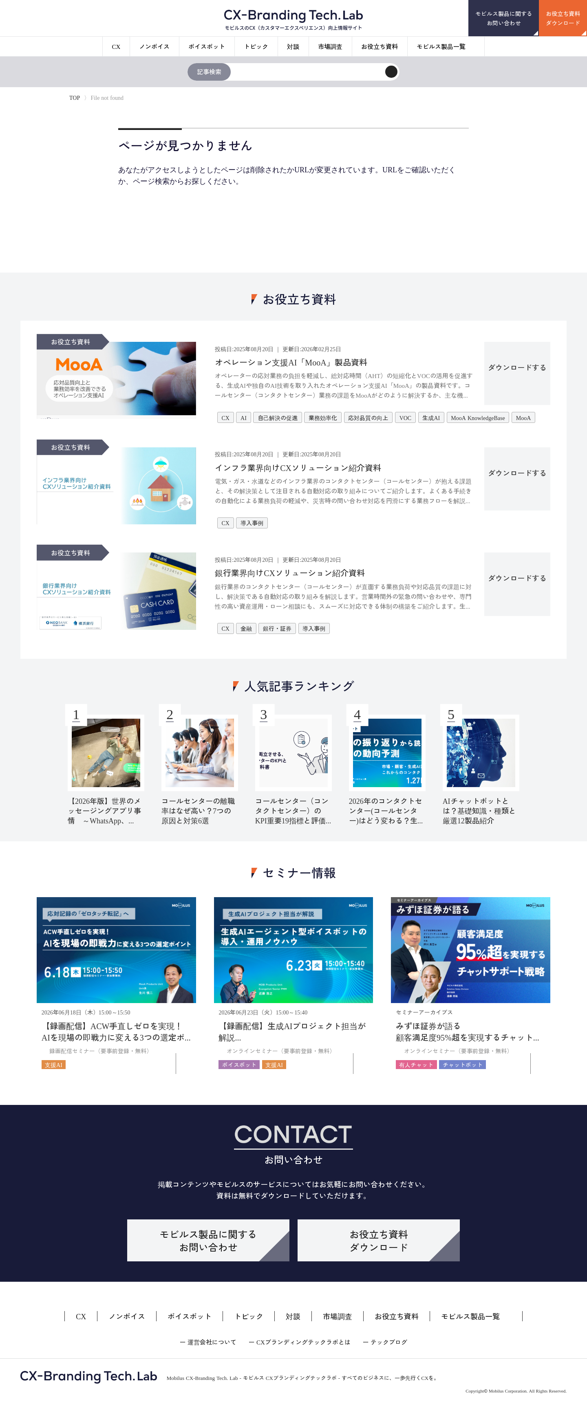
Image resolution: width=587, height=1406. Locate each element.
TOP (74, 97)
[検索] (391, 72)
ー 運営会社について (208, 1342)
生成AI (431, 418)
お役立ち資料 (379, 46)
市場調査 (330, 46)
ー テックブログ (385, 1342)
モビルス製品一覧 (441, 46)
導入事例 (252, 523)
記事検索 (209, 71)
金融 (246, 628)
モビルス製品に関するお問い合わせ (503, 17)
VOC (405, 418)
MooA (523, 418)
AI (244, 418)
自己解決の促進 (278, 418)
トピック (256, 46)
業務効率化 (323, 418)
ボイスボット (206, 46)
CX (116, 46)
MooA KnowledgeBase (478, 418)
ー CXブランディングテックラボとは (300, 1342)
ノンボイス (154, 46)
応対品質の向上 (368, 418)
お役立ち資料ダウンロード (563, 17)
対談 (293, 46)
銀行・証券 (277, 628)
